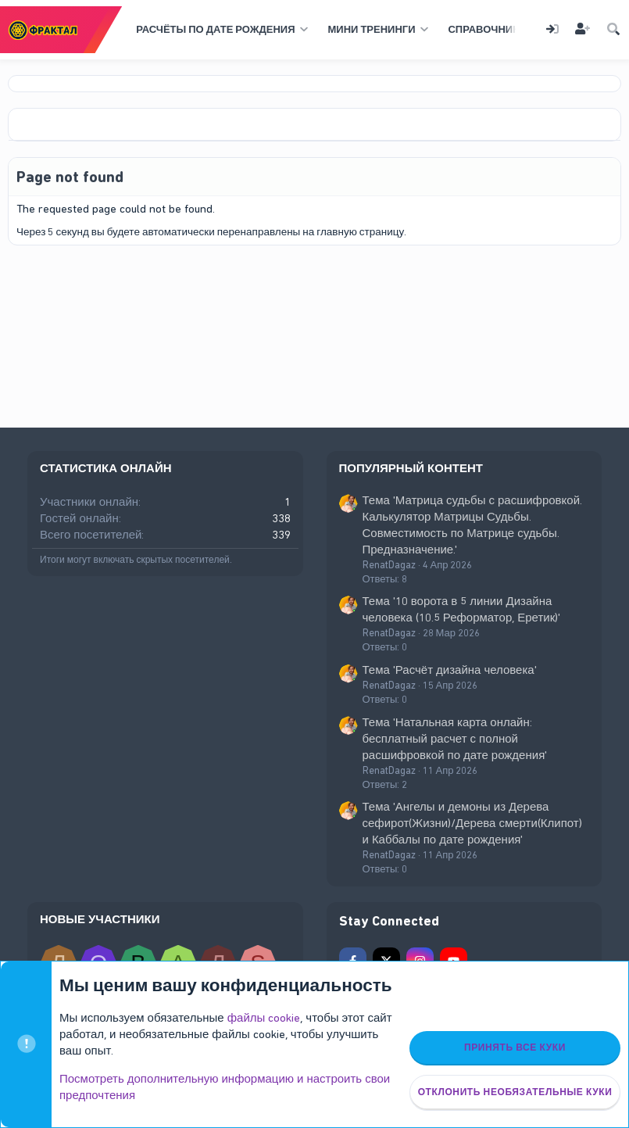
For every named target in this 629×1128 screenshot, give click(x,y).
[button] (220, 29)
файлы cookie (264, 1018)
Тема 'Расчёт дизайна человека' (450, 670)
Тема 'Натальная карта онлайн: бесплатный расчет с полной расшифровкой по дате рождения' (455, 738)
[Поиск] (613, 30)
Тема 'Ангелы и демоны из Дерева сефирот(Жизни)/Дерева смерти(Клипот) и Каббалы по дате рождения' (472, 823)
